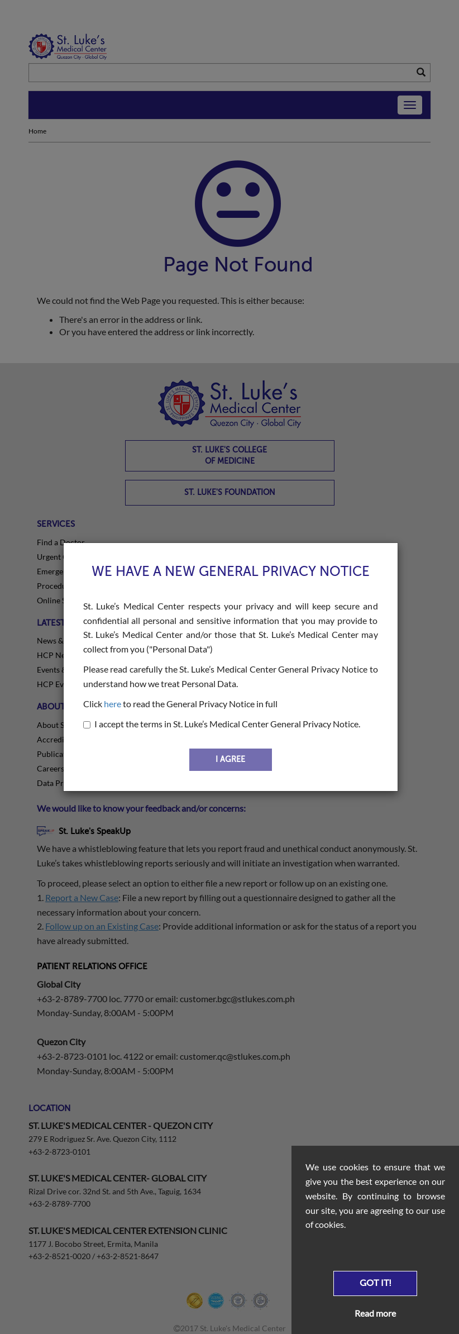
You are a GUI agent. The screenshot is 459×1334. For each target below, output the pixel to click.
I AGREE (230, 759)
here (112, 703)
